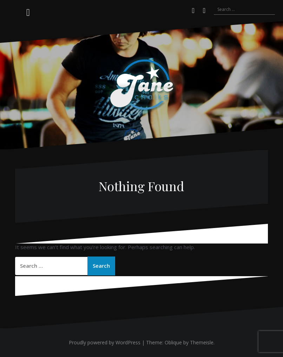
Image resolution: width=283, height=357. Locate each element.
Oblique (173, 342)
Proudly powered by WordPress (104, 342)
